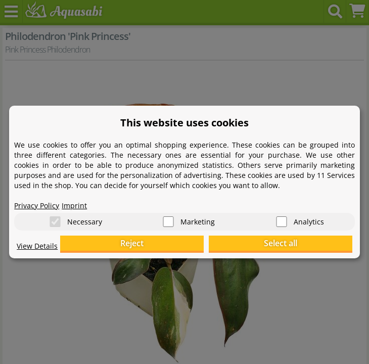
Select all (301, 243)
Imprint (74, 205)
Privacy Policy (36, 205)
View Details (37, 245)
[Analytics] (281, 222)
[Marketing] (168, 222)
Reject (195, 243)
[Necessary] (55, 222)
